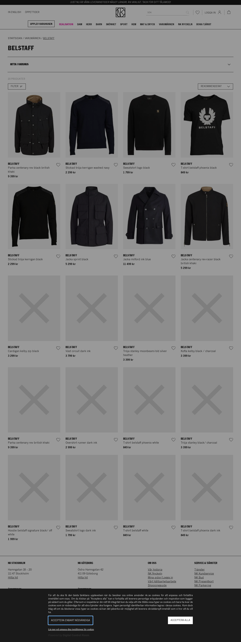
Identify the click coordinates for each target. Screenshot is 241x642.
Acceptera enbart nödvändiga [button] (70, 620)
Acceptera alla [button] (180, 620)
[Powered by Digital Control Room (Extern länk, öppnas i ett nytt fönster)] (68, 635)
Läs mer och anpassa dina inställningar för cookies (71, 629)
